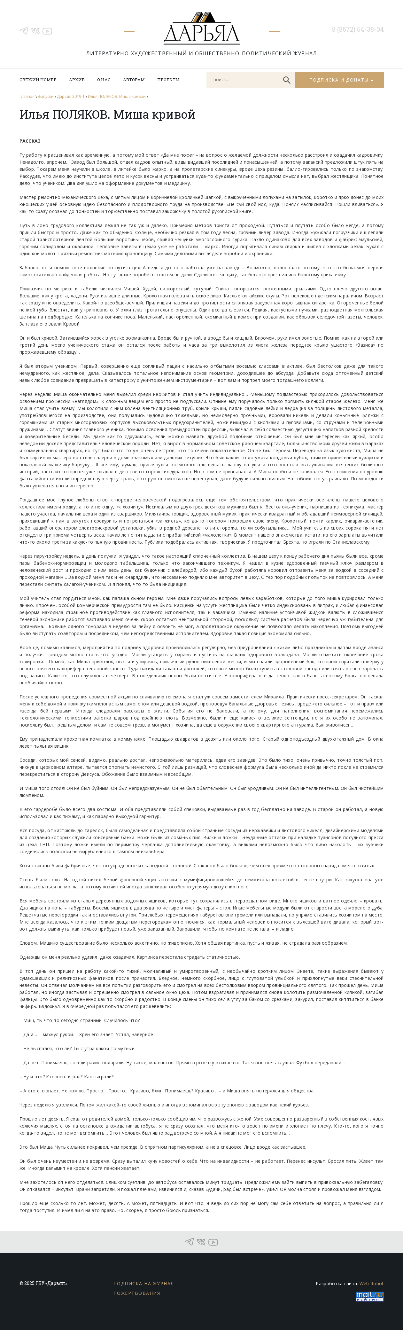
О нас (104, 80)
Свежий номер (38, 80)
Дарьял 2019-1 (71, 96)
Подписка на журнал (143, 1283)
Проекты (168, 80)
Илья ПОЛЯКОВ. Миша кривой (117, 96)
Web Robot (372, 1283)
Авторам (134, 80)
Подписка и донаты (339, 80)
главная (27, 96)
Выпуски (46, 96)
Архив (77, 80)
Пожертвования (136, 1293)
